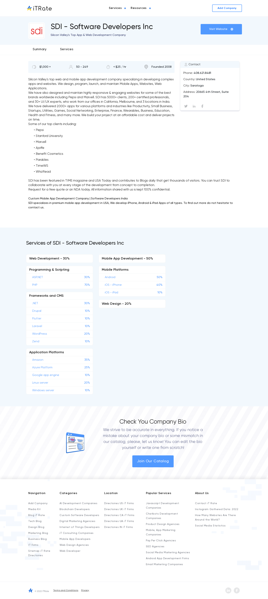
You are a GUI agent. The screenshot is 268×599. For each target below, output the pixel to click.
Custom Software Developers (79, 515)
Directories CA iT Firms (119, 515)
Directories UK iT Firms (119, 509)
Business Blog (37, 539)
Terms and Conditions (65, 590)
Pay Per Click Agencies (161, 540)
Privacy (85, 590)
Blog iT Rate (36, 515)
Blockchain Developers (75, 509)
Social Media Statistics (210, 525)
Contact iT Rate (206, 503)
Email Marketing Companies (164, 564)
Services (66, 49)
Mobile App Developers (75, 539)
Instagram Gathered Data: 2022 (216, 509)
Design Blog (36, 527)
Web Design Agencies (74, 545)
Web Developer (70, 551)
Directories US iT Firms (119, 503)
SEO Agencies (155, 546)
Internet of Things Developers (80, 527)
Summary (40, 49)
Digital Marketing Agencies (77, 521)
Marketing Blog (38, 533)
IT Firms (33, 545)
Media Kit (34, 509)
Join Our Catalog (153, 461)
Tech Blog (35, 521)
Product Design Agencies (163, 524)
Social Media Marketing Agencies (168, 552)
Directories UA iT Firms (119, 521)
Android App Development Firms (167, 558)
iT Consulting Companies (77, 533)
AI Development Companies (78, 503)
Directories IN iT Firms (118, 527)
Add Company (37, 503)
